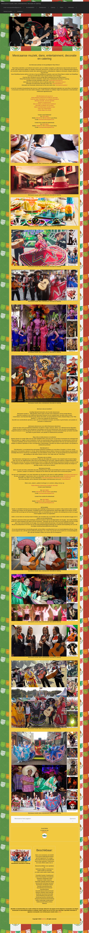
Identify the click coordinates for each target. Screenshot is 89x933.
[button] (22, 819)
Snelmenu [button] (20, 11)
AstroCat (43, 919)
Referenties (71, 7)
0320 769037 (45, 116)
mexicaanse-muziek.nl (61, 85)
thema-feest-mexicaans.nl (55, 80)
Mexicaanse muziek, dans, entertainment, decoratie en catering (21, 3)
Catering (53, 7)
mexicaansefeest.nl (57, 83)
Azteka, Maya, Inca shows (44, 110)
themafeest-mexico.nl (69, 476)
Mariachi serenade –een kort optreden (44, 100)
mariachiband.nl (66, 479)
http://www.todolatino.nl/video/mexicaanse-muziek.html (56, 477)
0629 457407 (39, 118)
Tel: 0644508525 (30, 7)
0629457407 (39, 125)
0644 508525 (47, 118)
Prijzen (61, 7)
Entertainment (42, 7)
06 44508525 (47, 125)
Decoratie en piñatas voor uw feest (44, 105)
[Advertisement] (44, 929)
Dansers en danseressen (44, 102)
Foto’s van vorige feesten (44, 108)
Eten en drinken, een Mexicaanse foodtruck (44, 103)
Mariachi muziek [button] (8, 11)
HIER (60, 912)
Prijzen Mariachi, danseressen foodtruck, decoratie (44, 97)
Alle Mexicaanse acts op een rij (44, 96)
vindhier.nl (44, 832)
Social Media (44, 828)
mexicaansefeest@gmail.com (46, 119)
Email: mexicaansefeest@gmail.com (12, 7)
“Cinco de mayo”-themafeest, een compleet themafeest (44, 99)
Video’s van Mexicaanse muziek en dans (44, 107)
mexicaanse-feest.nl (60, 82)
